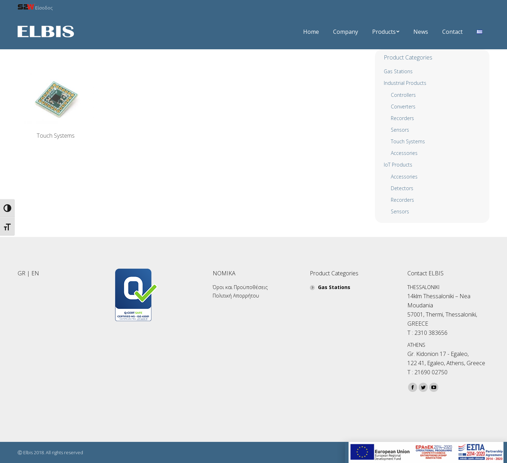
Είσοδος (35, 8)
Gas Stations (398, 71)
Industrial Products (405, 83)
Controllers (403, 95)
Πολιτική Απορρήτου (236, 295)
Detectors (402, 188)
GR (21, 273)
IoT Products (398, 164)
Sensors (400, 129)
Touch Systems (56, 135)
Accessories (404, 176)
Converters (403, 106)
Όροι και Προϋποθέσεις (240, 287)
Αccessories (404, 153)
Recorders (402, 118)
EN (35, 273)
